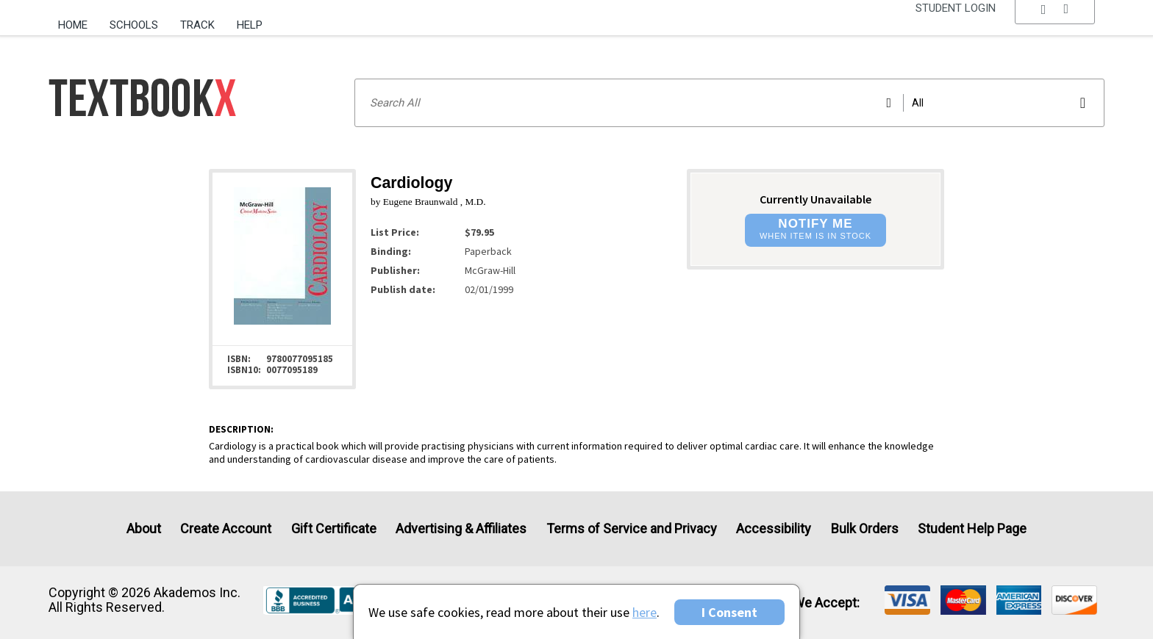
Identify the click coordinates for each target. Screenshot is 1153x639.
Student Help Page (972, 528)
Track (197, 25)
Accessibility (773, 528)
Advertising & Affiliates (461, 528)
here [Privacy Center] (644, 612)
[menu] (1055, 26)
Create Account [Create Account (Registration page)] (225, 528)
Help (250, 25)
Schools (134, 25)
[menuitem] (78, 19)
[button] (1055, 26)
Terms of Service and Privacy (631, 528)
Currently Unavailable (815, 199)
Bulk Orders (865, 528)
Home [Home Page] (73, 25)
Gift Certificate (333, 528)
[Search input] (729, 103)
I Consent (729, 612)
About (143, 528)
